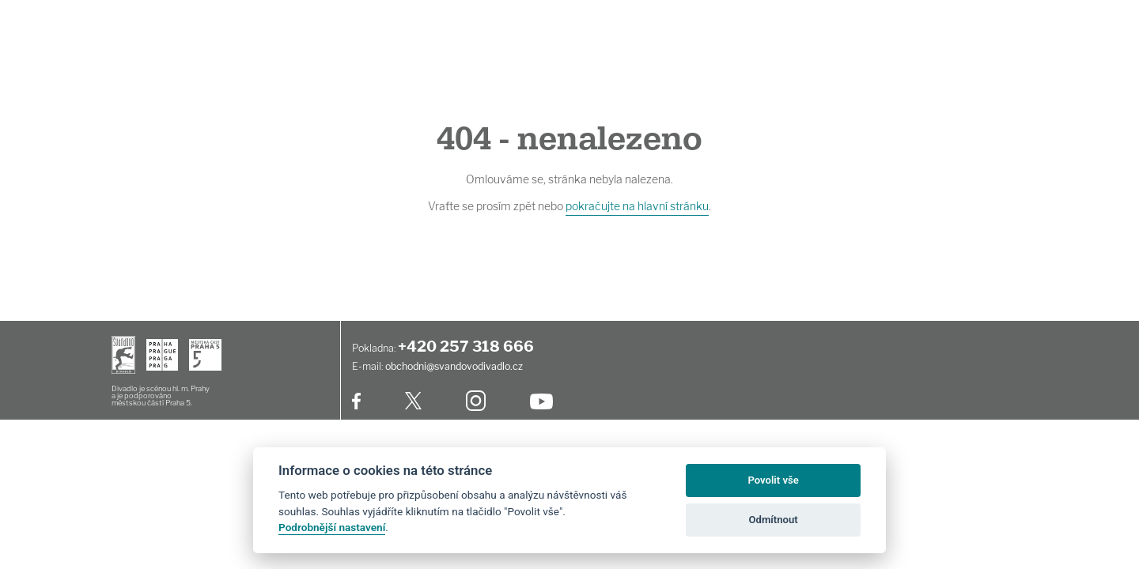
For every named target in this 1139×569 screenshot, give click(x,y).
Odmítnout (773, 520)
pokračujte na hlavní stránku (637, 206)
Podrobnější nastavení (331, 527)
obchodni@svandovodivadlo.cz (454, 366)
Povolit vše (772, 480)
